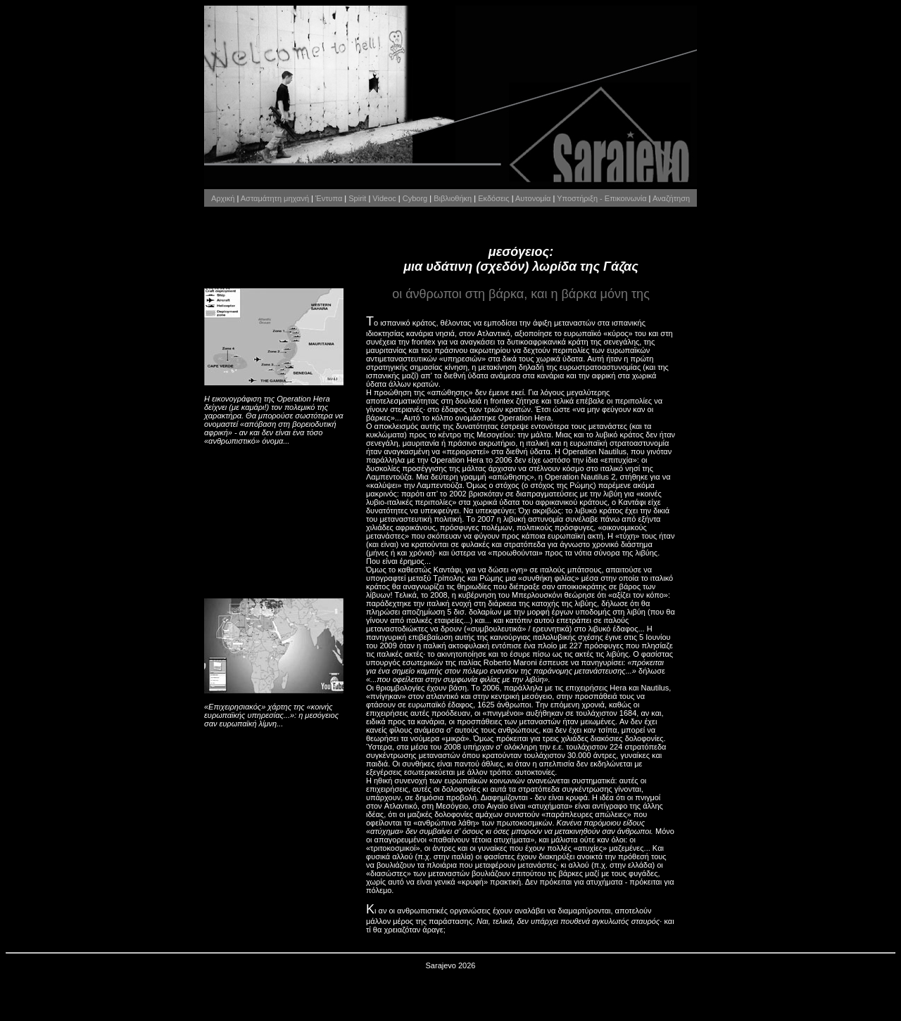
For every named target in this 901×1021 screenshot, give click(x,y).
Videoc (384, 198)
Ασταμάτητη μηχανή (275, 198)
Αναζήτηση (671, 198)
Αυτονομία (532, 198)
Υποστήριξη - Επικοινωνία (601, 198)
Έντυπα (328, 198)
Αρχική (222, 198)
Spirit (357, 198)
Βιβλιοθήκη (453, 198)
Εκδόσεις (493, 198)
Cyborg (415, 198)
